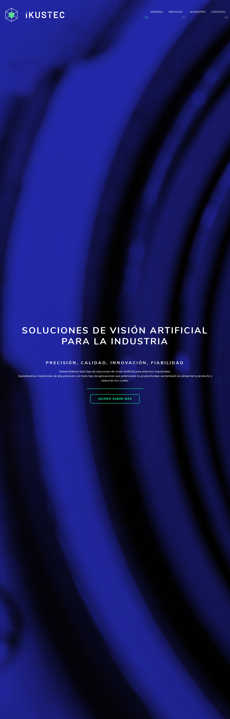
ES (146, 17)
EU (184, 17)
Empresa (156, 12)
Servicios (176, 12)
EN (226, 17)
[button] (115, 399)
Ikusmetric (198, 12)
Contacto (218, 12)
